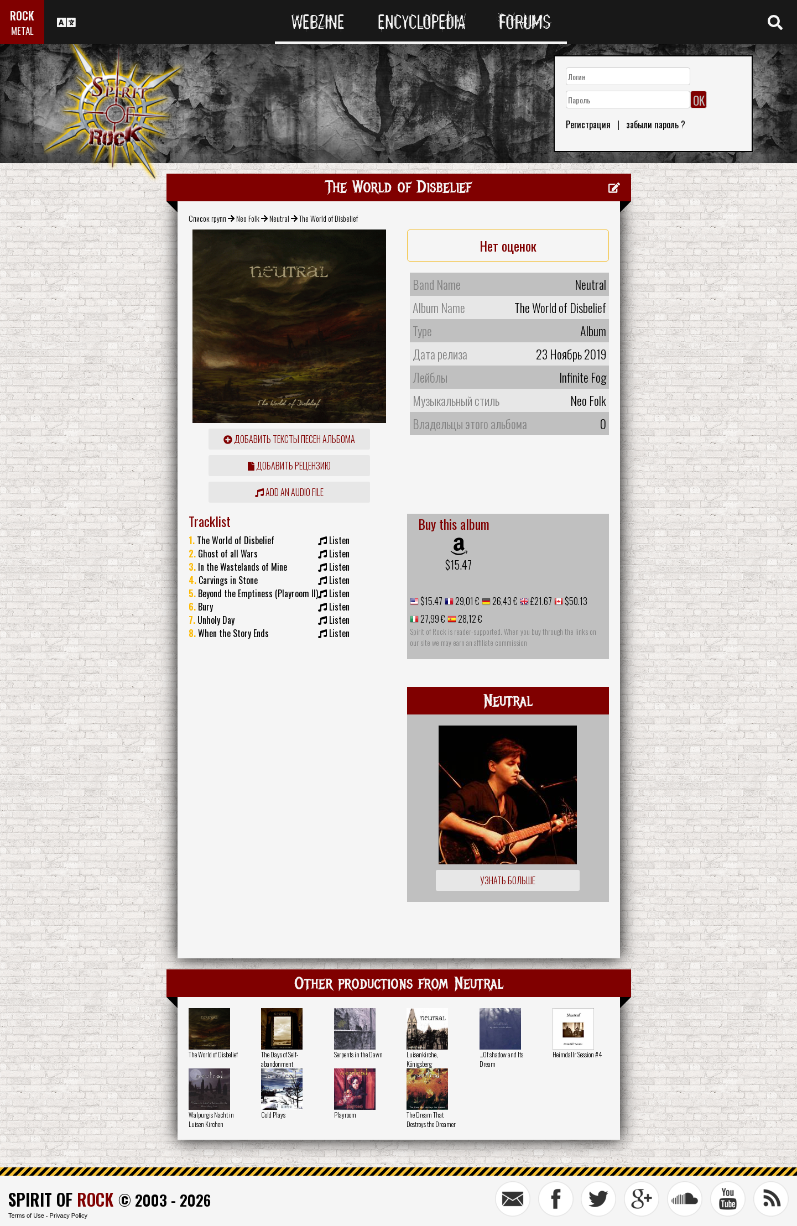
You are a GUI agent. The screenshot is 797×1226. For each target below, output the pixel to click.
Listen (339, 540)
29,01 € (467, 601)
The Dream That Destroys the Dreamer (431, 1119)
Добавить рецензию (289, 465)
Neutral (279, 218)
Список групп (207, 218)
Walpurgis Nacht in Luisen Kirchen (211, 1119)
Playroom (345, 1114)
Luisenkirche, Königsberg (422, 1059)
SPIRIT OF (60, 1199)
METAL (22, 31)
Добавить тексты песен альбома (289, 439)
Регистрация (588, 124)
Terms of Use (26, 1215)
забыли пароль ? (655, 124)
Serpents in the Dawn (358, 1054)
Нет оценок (508, 245)
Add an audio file (289, 492)
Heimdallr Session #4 (577, 1054)
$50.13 (575, 601)
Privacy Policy (68, 1215)
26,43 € (504, 601)
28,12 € (469, 618)
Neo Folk (247, 218)
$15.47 (458, 564)
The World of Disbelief (213, 1054)
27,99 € (432, 618)
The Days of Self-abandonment (279, 1059)
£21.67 (540, 601)
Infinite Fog (582, 377)
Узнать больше (507, 880)
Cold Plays (273, 1114)
